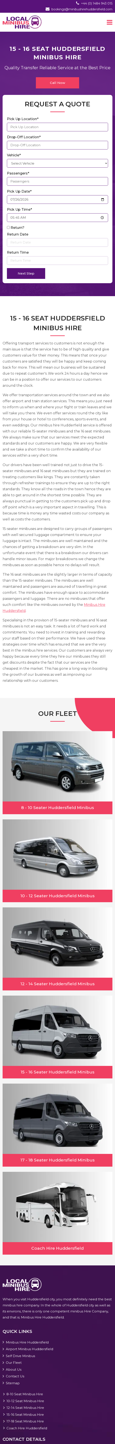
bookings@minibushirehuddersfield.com (81, 9)
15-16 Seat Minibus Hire (25, 1415)
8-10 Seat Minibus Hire (24, 1394)
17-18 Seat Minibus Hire (25, 1421)
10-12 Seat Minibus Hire (25, 1401)
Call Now (57, 83)
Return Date (17, 234)
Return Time (18, 252)
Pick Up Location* (22, 119)
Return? (17, 228)
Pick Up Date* (19, 191)
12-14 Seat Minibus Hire (25, 1408)
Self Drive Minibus (20, 1356)
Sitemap (13, 1383)
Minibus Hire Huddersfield (27, 1342)
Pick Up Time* (19, 209)
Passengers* (18, 173)
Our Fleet (14, 1363)
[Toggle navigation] (109, 22)
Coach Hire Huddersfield (26, 1428)
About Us (13, 1369)
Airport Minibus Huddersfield (29, 1349)
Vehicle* (14, 155)
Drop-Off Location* (24, 137)
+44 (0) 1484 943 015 (96, 3)
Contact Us (15, 1376)
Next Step (26, 273)
